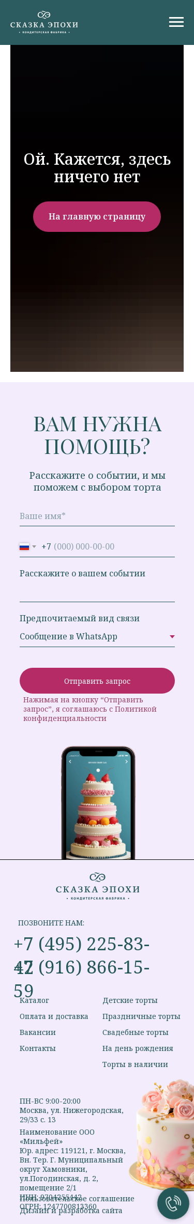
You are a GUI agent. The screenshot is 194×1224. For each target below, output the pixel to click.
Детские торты (130, 1000)
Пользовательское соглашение (77, 1198)
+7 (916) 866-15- (81, 966)
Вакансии (38, 1032)
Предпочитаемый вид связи (80, 618)
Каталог (34, 1000)
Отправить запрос (97, 681)
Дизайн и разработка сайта (71, 1210)
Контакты (38, 1048)
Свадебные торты (135, 1032)
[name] (97, 516)
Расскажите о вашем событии (82, 573)
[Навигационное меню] (176, 22)
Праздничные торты (141, 1016)
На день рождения (137, 1048)
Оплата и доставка (54, 1016)
